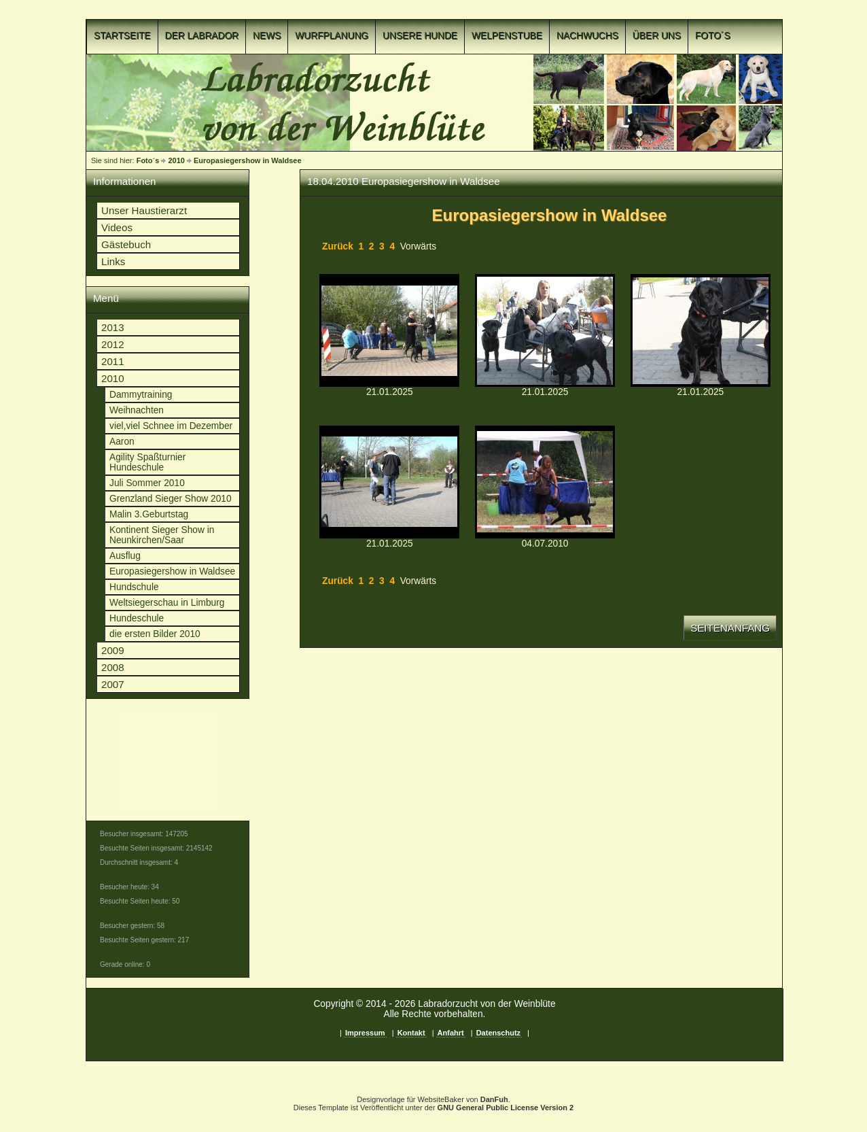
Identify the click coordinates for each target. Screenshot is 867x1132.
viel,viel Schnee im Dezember (170, 426)
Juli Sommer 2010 (147, 483)
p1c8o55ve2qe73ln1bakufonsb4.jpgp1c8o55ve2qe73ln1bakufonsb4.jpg (545, 482)
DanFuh (494, 1099)
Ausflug (125, 556)
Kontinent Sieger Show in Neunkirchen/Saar (161, 535)
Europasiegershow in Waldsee (248, 160)
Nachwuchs (587, 36)
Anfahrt (451, 1033)
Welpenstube (507, 36)
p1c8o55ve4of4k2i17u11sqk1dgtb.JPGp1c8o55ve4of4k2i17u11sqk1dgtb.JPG (701, 330)
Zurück (337, 246)
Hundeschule (136, 618)
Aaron (122, 441)
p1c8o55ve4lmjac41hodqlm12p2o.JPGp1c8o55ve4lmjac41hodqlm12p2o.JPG (389, 330)
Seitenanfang (730, 628)
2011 (112, 361)
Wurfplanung (331, 36)
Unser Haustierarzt (144, 210)
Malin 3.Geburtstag (148, 514)
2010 (176, 160)
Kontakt (411, 1033)
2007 (112, 684)
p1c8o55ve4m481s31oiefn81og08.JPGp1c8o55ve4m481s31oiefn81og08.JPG (545, 330)
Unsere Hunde (420, 36)
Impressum (365, 1033)
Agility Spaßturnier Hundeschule (147, 462)
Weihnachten (136, 410)
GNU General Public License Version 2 (506, 1107)
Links (113, 261)
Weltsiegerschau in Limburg (166, 603)
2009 (112, 650)
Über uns (657, 36)
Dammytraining (140, 395)
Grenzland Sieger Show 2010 (170, 499)
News (267, 36)
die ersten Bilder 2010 (154, 634)
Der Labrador (202, 36)
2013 (112, 327)
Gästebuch (126, 244)
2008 (112, 667)
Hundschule (134, 587)
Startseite (122, 36)
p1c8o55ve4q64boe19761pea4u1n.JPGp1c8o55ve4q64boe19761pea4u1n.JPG (389, 482)
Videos (116, 227)
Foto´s (712, 36)
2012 (112, 344)
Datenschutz (498, 1033)
